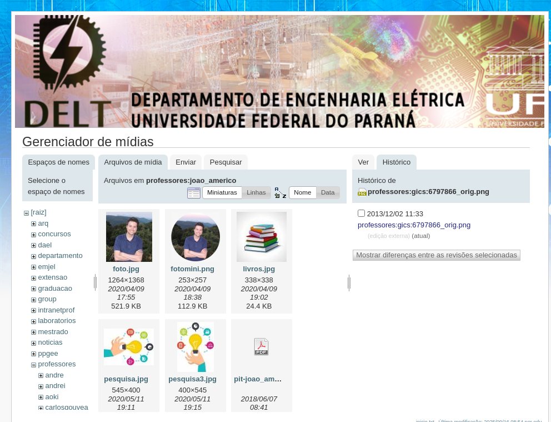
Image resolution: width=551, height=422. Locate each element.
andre (54, 375)
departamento (60, 255)
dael (45, 245)
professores (57, 364)
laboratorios (57, 320)
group (47, 299)
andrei (55, 385)
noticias (50, 342)
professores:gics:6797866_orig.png (428, 191)
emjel (46, 266)
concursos (54, 234)
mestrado (53, 331)
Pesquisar (226, 162)
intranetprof (56, 310)
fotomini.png (192, 269)
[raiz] (38, 212)
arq (43, 223)
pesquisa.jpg (126, 379)
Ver (363, 162)
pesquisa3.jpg (192, 379)
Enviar (186, 162)
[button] (222, 192)
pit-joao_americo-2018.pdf (278, 379)
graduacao (55, 288)
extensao (52, 277)
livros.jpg (259, 269)
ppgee (48, 353)
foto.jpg (126, 269)
